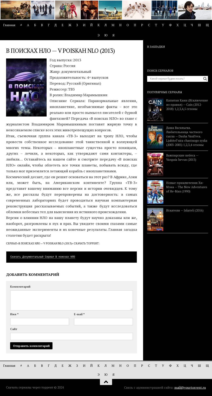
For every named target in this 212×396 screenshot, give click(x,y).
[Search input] (175, 79)
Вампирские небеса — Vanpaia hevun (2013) (182, 157)
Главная (9, 25)
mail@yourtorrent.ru (190, 387)
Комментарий (20, 286)
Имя (14, 314)
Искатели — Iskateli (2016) (184, 210)
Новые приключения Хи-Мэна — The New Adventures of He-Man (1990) (186, 187)
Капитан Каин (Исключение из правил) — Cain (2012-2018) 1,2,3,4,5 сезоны (187, 104)
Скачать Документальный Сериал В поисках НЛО (42, 257)
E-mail (79, 314)
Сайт (13, 329)
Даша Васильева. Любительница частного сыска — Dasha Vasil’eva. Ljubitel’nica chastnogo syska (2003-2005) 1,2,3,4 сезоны (186, 136)
